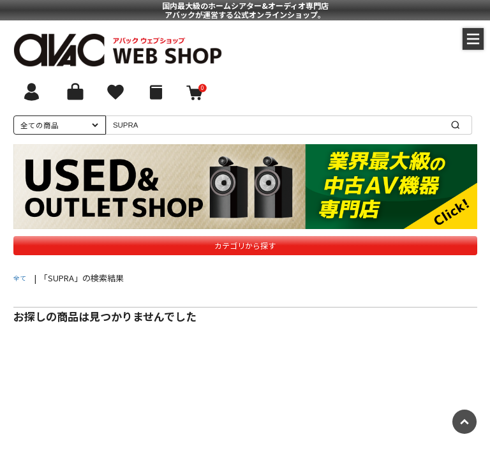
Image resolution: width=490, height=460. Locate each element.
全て (19, 278)
